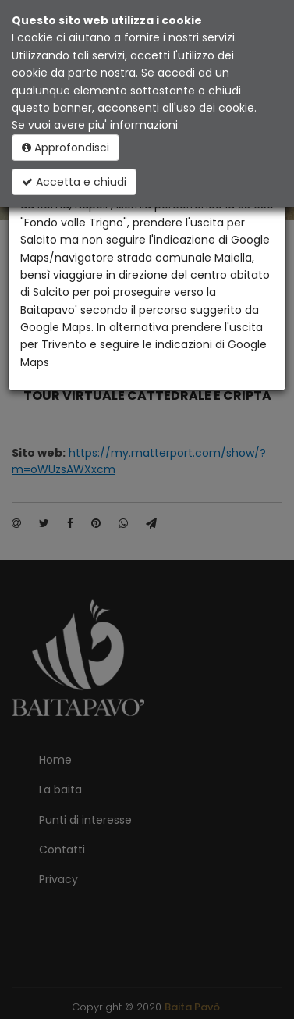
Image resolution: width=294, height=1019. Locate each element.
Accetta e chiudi (74, 182)
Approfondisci (65, 147)
